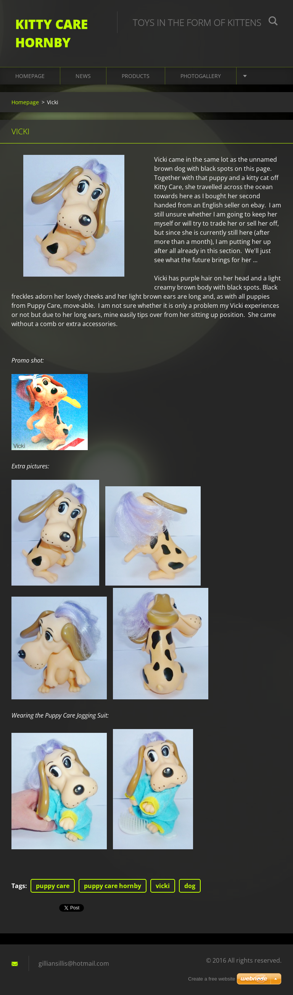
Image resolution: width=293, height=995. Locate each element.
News (83, 76)
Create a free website (211, 979)
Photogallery (200, 76)
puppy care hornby (112, 886)
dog (189, 886)
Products (136, 76)
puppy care (52, 886)
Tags (18, 886)
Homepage (30, 76)
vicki (163, 886)
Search (273, 22)
